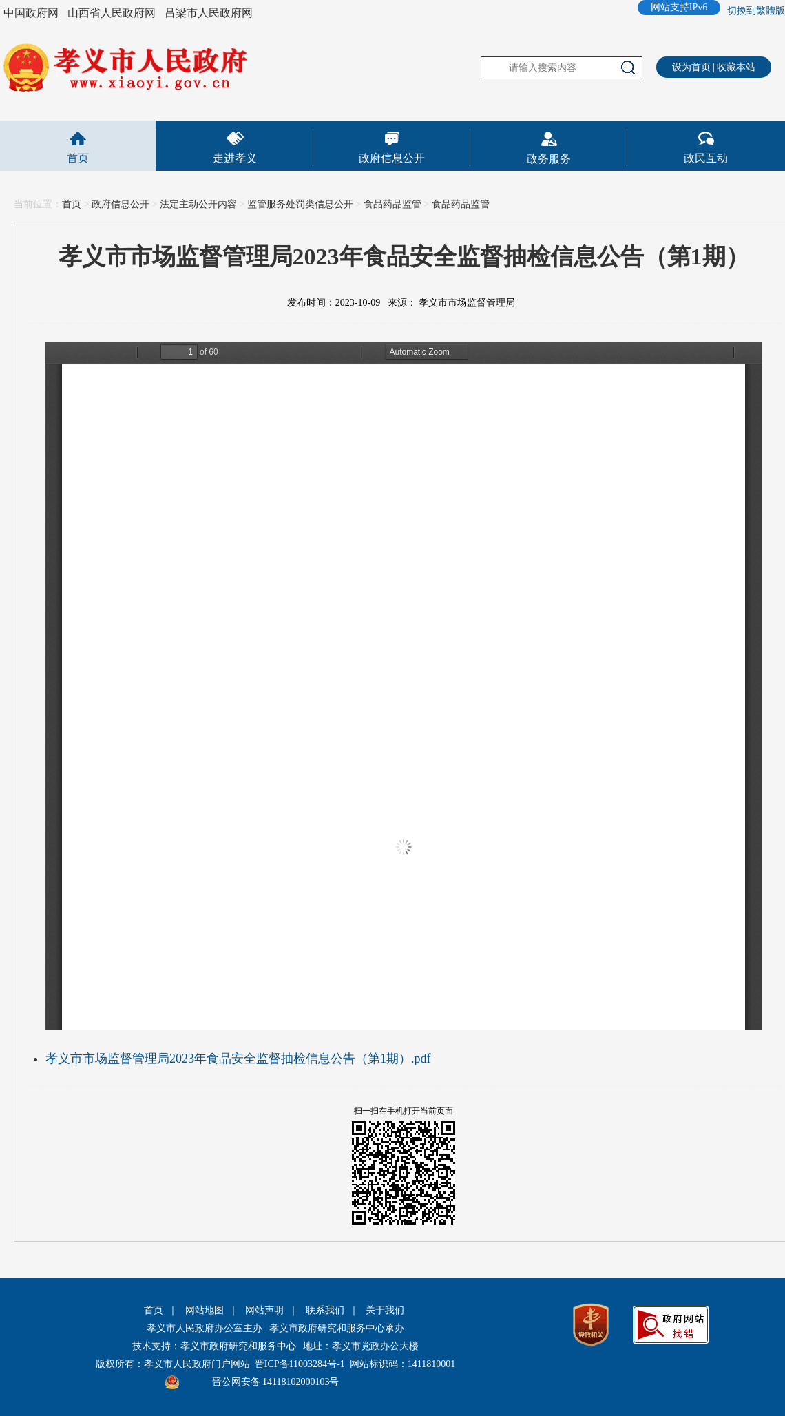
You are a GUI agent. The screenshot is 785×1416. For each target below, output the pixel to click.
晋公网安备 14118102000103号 (275, 1382)
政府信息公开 (392, 158)
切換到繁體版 (756, 11)
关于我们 (385, 1310)
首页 (78, 158)
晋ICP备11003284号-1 (300, 1364)
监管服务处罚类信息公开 (300, 204)
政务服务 (549, 159)
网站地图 (204, 1310)
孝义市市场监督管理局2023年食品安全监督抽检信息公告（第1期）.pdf (238, 1058)
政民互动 (706, 158)
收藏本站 (736, 67)
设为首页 (691, 67)
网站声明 (264, 1310)
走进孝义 (235, 158)
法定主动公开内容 (198, 204)
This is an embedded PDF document (403, 686)
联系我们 (325, 1310)
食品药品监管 (392, 204)
